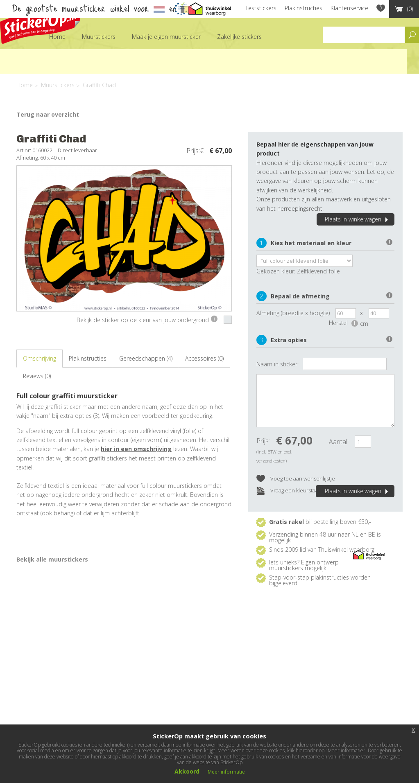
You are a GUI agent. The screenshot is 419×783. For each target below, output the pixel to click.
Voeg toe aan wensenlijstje (295, 479)
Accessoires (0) (204, 358)
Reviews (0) (37, 376)
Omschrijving (39, 358)
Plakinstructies (303, 8)
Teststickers (260, 8)
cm (364, 323)
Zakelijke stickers (239, 37)
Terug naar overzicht (47, 114)
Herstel (343, 323)
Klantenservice (349, 8)
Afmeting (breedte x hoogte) (293, 313)
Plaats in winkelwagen (357, 219)
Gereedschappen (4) (145, 358)
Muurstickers (99, 37)
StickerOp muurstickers (40, 23)
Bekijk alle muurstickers (52, 559)
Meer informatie (226, 771)
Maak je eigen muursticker (166, 37)
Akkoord (186, 771)
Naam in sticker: (277, 364)
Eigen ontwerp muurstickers (304, 565)
